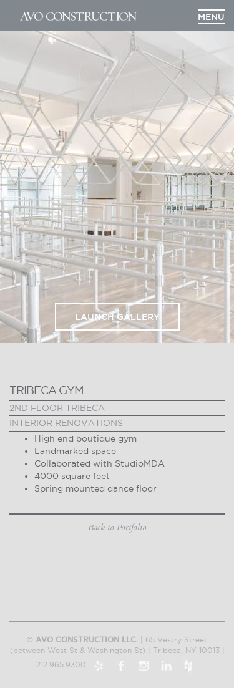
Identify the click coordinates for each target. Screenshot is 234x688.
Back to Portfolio (117, 527)
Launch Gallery (117, 317)
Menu (211, 17)
